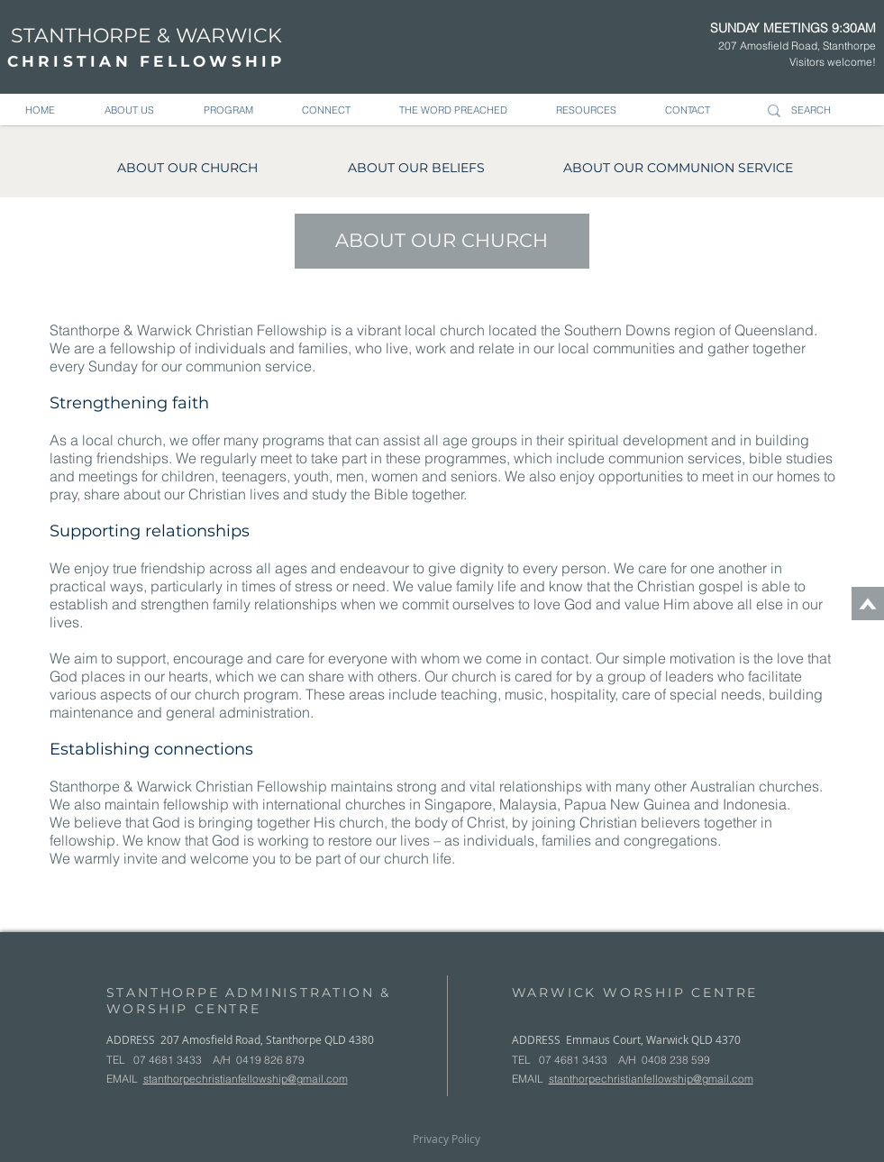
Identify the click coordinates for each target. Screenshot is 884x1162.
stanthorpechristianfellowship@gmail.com (245, 1078)
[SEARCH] (819, 110)
